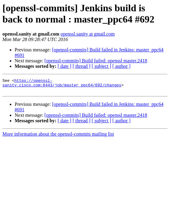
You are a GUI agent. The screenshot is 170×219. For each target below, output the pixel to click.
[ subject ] (101, 66)
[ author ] (121, 66)
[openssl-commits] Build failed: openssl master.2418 (95, 60)
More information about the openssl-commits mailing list (58, 136)
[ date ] (64, 66)
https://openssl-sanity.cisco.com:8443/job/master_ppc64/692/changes (61, 83)
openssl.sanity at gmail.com (88, 33)
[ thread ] (81, 66)
